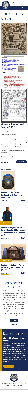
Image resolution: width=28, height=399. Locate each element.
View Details (5, 201)
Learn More (14, 324)
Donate (14, 320)
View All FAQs (8, 366)
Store (23, 7)
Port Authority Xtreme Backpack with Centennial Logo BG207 (11, 195)
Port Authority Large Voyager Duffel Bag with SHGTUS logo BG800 (13, 267)
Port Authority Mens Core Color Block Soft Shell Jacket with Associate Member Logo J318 (13, 231)
